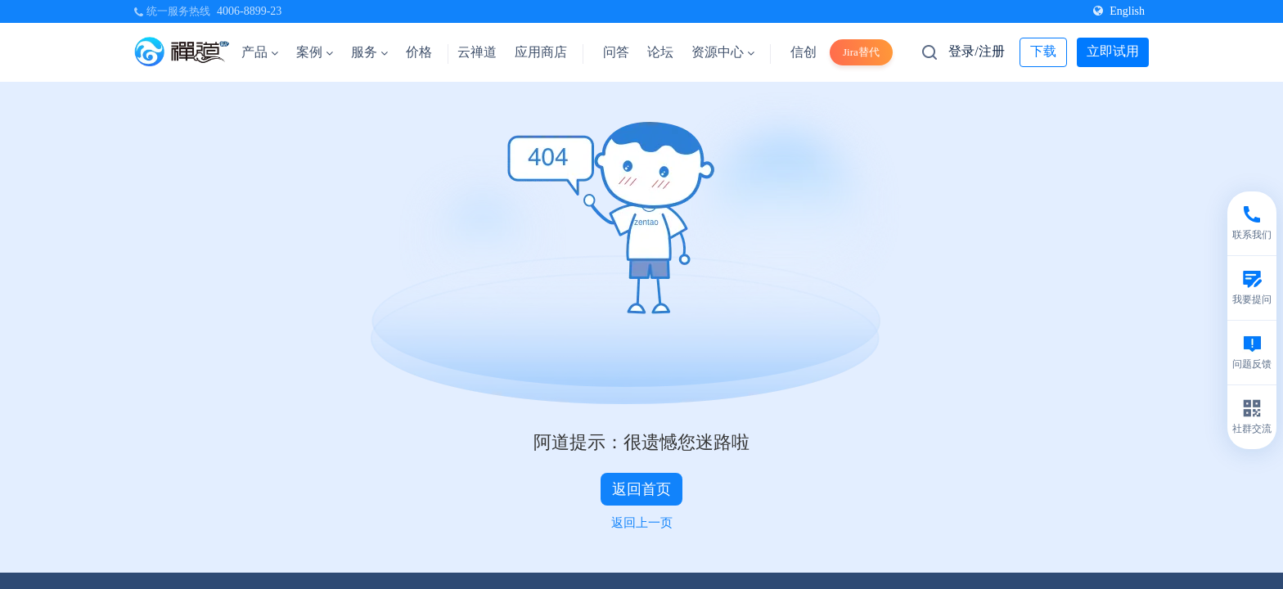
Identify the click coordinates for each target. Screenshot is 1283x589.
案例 (314, 52)
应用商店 (541, 52)
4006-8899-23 (249, 11)
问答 (616, 52)
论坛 (660, 52)
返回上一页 (642, 522)
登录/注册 (976, 51)
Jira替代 (861, 52)
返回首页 (641, 489)
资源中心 (722, 52)
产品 (259, 52)
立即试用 (1113, 51)
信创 (803, 52)
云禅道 (477, 52)
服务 (369, 52)
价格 (419, 52)
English (1119, 11)
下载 (1043, 51)
